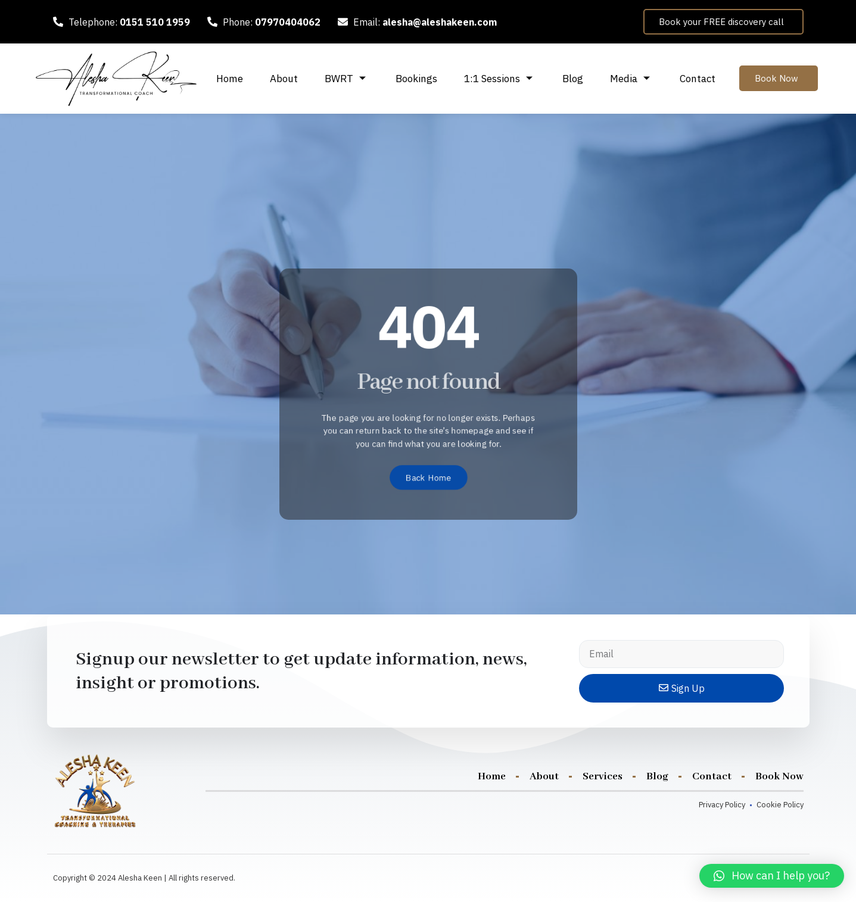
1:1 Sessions (500, 78)
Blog (572, 78)
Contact (697, 78)
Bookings (416, 78)
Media (631, 78)
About (284, 78)
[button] (771, 876)
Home (229, 78)
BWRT (347, 78)
